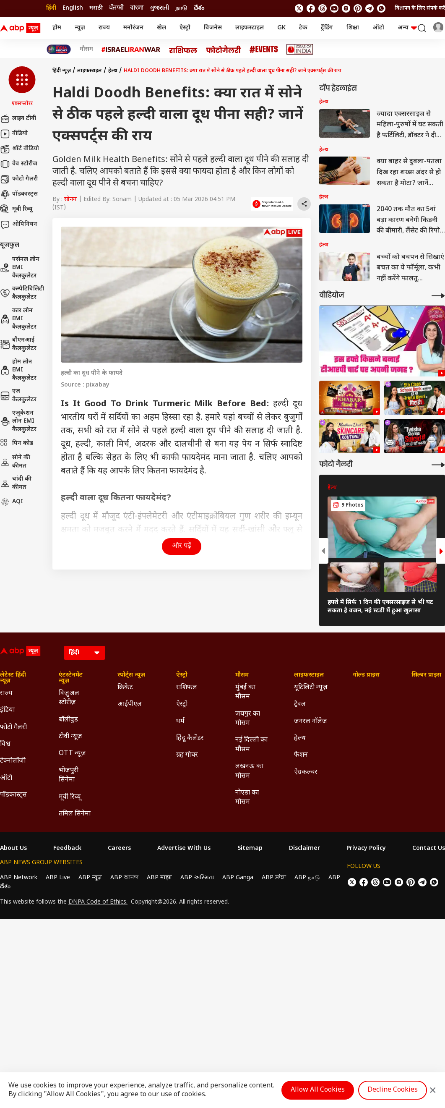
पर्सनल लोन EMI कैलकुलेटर (19, 268)
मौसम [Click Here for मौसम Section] (242, 675)
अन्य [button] (407, 28)
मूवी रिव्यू (16, 209)
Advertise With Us (184, 849)
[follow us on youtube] (334, 8)
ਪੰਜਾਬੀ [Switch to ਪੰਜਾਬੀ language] (116, 8)
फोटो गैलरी (19, 179)
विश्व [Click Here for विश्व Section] (5, 744)
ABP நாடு (307, 878)
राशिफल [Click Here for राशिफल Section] (186, 687)
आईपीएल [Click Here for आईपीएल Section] (129, 704)
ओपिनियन (18, 225)
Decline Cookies (392, 1090)
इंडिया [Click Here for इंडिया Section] (7, 710)
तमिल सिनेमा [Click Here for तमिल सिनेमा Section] (75, 814)
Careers (119, 849)
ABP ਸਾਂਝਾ (274, 878)
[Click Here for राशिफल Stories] (183, 49)
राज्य (104, 28)
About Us (13, 849)
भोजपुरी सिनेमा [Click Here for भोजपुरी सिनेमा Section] (68, 775)
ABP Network (18, 878)
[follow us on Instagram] (346, 8)
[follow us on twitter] (299, 8)
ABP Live (58, 878)
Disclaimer (304, 849)
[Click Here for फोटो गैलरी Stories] (223, 49)
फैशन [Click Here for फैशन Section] (301, 755)
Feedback (67, 849)
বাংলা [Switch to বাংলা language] (136, 8)
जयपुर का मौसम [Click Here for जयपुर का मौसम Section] (247, 719)
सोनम (70, 200)
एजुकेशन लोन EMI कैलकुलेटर (18, 421)
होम (56, 28)
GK (281, 28)
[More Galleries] (438, 465)
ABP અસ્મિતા (197, 878)
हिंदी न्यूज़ (61, 71)
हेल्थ (112, 71)
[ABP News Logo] (22, 28)
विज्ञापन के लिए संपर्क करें (420, 8)
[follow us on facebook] (311, 8)
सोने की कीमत (15, 462)
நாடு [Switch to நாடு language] (181, 8)
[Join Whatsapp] (381, 8)
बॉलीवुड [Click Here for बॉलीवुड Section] (68, 720)
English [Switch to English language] (72, 8)
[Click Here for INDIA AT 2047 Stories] (58, 49)
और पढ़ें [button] (181, 546)
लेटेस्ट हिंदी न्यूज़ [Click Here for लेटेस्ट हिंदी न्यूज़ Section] (13, 678)
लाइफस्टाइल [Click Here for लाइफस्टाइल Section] (309, 675)
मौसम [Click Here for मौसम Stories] (86, 49)
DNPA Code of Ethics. (98, 902)
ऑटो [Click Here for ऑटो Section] (6, 778)
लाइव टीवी (18, 119)
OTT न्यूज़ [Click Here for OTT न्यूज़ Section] (72, 753)
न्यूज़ (80, 28)
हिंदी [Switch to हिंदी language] (51, 8)
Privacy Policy (366, 849)
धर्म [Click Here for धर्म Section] (180, 721)
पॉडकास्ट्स (19, 194)
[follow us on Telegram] (369, 8)
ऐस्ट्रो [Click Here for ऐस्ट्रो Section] (181, 675)
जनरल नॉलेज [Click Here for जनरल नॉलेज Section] (310, 721)
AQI (11, 502)
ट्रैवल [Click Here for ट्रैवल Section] (300, 704)
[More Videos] (438, 296)
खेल (161, 28)
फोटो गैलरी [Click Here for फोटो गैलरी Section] (13, 727)
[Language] (84, 653)
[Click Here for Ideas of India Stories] (299, 49)
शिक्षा (352, 28)
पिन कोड (16, 444)
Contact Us (428, 849)
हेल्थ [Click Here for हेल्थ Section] (300, 738)
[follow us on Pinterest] (358, 8)
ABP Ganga (237, 878)
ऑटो (378, 28)
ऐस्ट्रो (185, 28)
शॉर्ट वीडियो (19, 149)
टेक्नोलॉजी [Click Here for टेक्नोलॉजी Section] (13, 761)
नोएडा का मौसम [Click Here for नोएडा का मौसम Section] (247, 798)
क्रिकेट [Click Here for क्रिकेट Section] (125, 687)
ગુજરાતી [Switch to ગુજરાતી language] (159, 8)
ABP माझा (159, 878)
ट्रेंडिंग (327, 28)
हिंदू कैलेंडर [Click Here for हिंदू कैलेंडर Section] (190, 738)
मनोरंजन (133, 28)
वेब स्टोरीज (18, 164)
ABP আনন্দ (124, 878)
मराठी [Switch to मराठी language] (96, 8)
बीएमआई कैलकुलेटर (18, 344)
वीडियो (14, 134)
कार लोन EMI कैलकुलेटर (18, 319)
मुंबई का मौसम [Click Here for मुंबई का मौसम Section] (245, 692)
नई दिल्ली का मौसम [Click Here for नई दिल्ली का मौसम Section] (251, 745)
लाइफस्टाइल (249, 28)
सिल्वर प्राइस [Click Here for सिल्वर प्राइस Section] (426, 675)
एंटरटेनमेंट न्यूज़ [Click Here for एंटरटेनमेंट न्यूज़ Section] (71, 678)
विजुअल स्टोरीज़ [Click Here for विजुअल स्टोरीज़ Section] (69, 698)
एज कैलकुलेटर (18, 395)
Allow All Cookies (318, 1090)
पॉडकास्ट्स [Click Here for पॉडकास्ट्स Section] (13, 795)
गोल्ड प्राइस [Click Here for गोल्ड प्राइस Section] (366, 675)
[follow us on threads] (322, 8)
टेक (303, 28)
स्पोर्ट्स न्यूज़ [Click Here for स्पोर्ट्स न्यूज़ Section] (131, 675)
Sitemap (250, 849)
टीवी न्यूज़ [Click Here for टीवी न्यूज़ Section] (70, 736)
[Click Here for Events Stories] (264, 49)
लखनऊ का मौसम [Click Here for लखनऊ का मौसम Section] (249, 771)
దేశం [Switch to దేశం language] (199, 8)
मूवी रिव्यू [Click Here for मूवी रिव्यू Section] (70, 797)
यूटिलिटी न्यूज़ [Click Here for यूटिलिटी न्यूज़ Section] (311, 687)
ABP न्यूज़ (90, 878)
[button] (22, 86)
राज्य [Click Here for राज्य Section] (6, 693)
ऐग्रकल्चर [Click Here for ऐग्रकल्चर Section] (305, 772)
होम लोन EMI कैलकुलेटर (18, 370)
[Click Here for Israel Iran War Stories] (131, 49)
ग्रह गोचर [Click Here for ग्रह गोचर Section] (187, 755)
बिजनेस (213, 28)
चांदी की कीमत (15, 483)
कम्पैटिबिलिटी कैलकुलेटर (22, 293)
